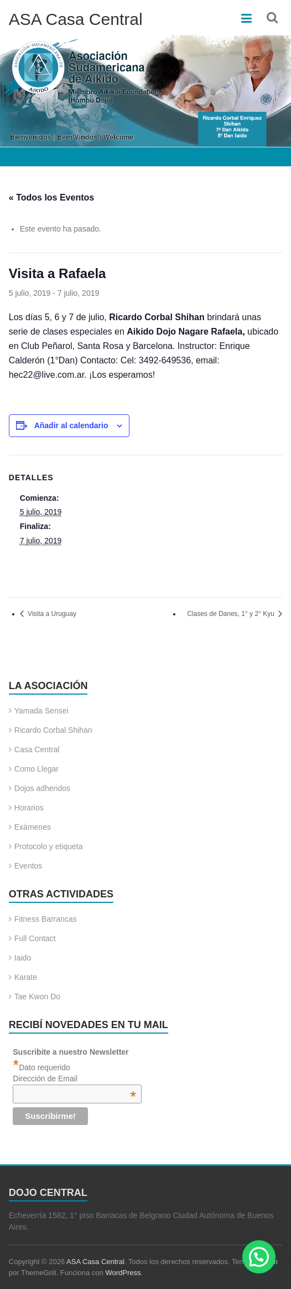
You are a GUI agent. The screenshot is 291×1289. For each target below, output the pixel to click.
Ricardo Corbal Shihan (53, 730)
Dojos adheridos (42, 788)
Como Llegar (36, 768)
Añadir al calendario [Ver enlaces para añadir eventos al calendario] (71, 425)
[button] (259, 1256)
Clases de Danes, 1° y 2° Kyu (231, 614)
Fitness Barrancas (45, 919)
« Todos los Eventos (51, 197)
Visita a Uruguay (51, 614)
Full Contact (35, 938)
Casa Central (37, 749)
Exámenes (32, 827)
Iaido (22, 957)
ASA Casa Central (76, 19)
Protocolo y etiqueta (48, 846)
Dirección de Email (74, 1078)
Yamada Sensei (41, 710)
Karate (25, 977)
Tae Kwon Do (37, 996)
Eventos (28, 865)
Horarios (29, 807)
